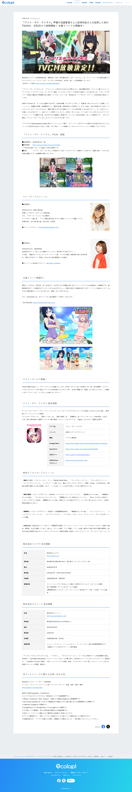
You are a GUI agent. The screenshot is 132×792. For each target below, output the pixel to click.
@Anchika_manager (53, 263)
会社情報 (69, 2)
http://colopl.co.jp (53, 556)
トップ (16, 756)
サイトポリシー (56, 775)
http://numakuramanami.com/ (49, 227)
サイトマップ (77, 775)
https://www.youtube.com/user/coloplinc (46, 145)
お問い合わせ (48, 772)
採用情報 (98, 2)
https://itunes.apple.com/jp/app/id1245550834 (82, 449)
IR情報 (91, 2)
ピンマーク (119, 2)
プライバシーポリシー (61, 772)
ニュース (77, 2)
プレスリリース (35, 18)
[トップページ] (8, 2)
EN (129, 2)
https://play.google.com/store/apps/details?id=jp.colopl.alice (87, 443)
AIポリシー (66, 775)
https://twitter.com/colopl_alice (44, 302)
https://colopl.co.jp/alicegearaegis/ (48, 83)
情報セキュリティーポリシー (79, 772)
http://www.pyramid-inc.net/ (57, 616)
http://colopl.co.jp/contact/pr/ (32, 687)
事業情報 (84, 2)
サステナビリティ (108, 2)
